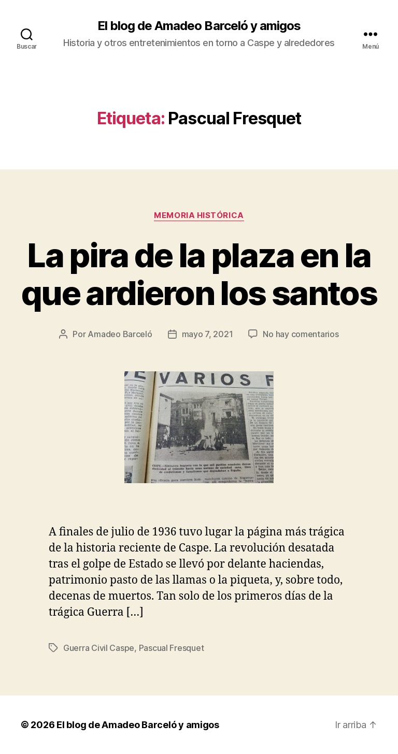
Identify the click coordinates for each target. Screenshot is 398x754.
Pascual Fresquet (171, 648)
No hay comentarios (300, 334)
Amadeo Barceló (120, 334)
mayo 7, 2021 (207, 334)
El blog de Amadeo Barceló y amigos (198, 26)
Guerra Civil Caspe (98, 648)
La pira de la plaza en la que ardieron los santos (199, 274)
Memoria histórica (199, 215)
